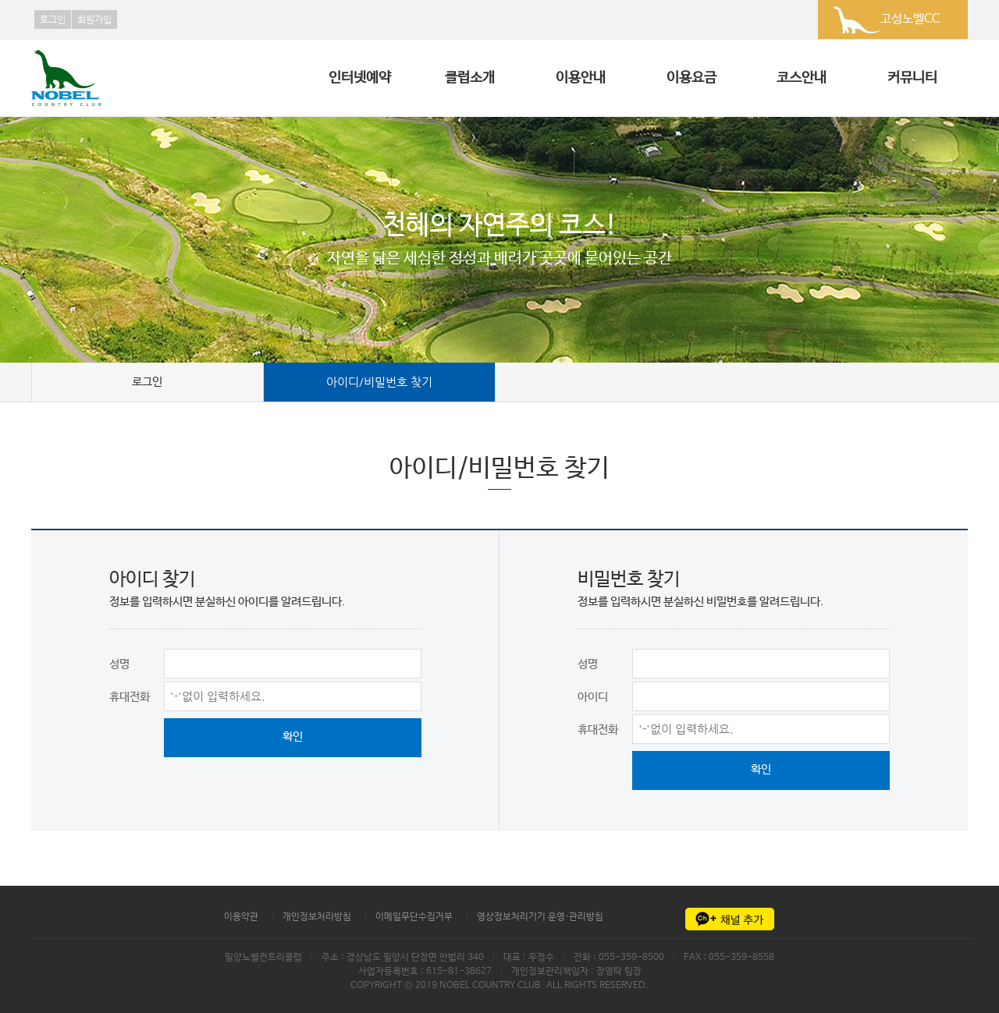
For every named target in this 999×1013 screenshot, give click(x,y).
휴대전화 (129, 696)
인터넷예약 (360, 78)
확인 (293, 736)
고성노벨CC (910, 19)
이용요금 (691, 78)
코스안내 (802, 78)
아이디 (593, 696)
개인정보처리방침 (317, 917)
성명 (119, 664)
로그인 (53, 19)
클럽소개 (470, 78)
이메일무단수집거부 (414, 917)
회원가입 (94, 19)
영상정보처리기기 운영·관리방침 (540, 917)
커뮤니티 (912, 78)
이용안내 (581, 78)
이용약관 (241, 917)
